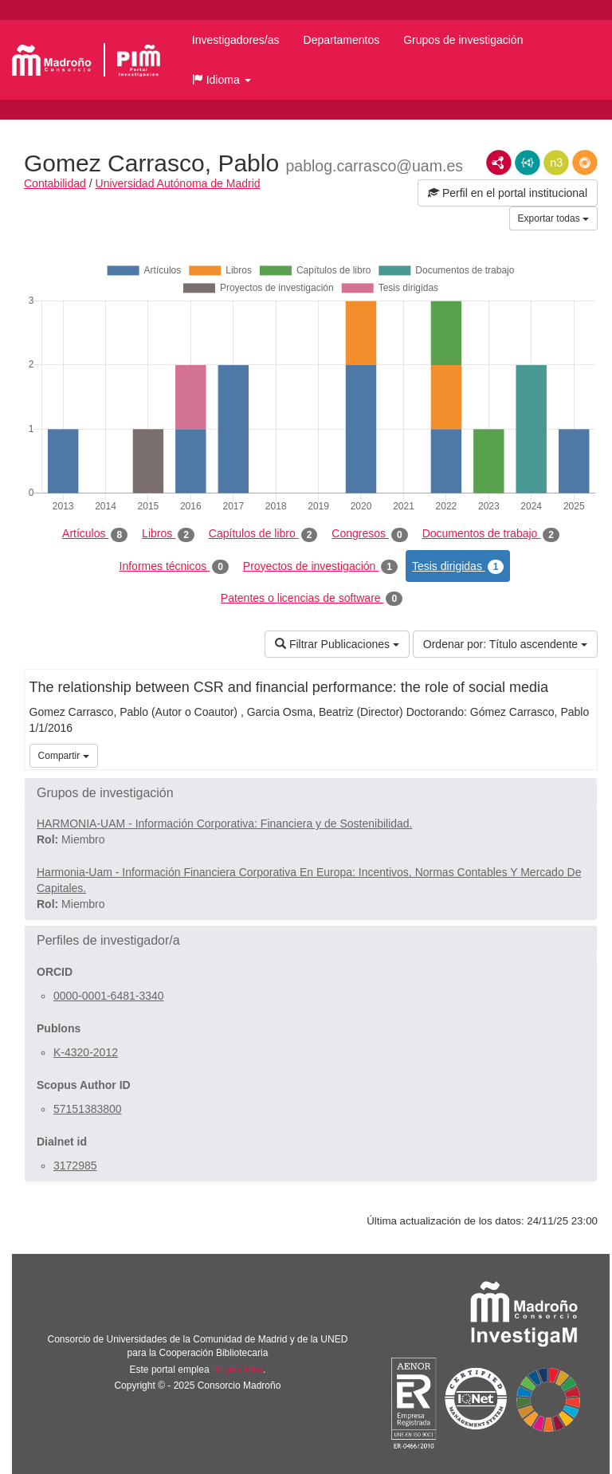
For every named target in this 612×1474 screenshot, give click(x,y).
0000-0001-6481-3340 (108, 995)
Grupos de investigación (463, 39)
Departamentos (342, 39)
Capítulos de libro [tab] (263, 534)
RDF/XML (499, 162)
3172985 (75, 1165)
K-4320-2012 (85, 1052)
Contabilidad (55, 183)
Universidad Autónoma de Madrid (178, 183)
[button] (221, 80)
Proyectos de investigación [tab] (320, 567)
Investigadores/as (236, 39)
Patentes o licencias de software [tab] (311, 599)
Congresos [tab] (369, 534)
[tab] (311, 793)
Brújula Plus (237, 1369)
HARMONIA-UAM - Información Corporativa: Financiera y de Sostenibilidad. (225, 823)
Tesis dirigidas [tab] (458, 567)
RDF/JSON (585, 162)
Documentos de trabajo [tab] (490, 534)
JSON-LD (527, 162)
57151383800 (87, 1109)
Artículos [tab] (95, 534)
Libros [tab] (168, 534)
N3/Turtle (556, 162)
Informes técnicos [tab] (174, 567)
